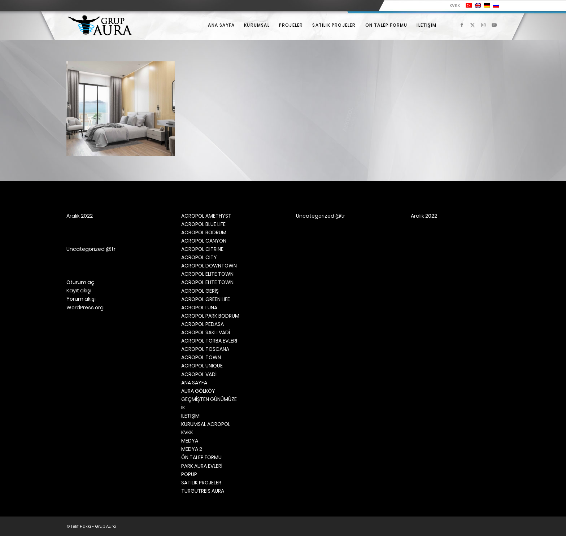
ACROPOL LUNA (199, 307)
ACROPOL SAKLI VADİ (205, 332)
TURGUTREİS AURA (202, 490)
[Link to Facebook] (461, 24)
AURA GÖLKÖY (198, 391)
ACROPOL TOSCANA (205, 349)
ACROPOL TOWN (201, 357)
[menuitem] (453, 5)
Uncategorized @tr (91, 249)
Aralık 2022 (79, 215)
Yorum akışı (81, 298)
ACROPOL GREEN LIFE (205, 299)
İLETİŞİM (190, 415)
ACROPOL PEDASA (202, 324)
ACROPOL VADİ (199, 374)
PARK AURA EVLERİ (201, 466)
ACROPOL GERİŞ (200, 291)
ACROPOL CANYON (203, 240)
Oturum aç (80, 282)
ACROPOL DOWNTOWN (209, 265)
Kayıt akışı (78, 290)
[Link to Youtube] (494, 24)
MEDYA (189, 440)
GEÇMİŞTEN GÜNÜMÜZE (209, 399)
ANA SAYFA (194, 382)
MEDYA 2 (191, 449)
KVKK (454, 5)
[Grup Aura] (100, 25)
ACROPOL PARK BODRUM (210, 315)
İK (183, 407)
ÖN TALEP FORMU (201, 457)
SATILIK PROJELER (201, 482)
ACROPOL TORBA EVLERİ (209, 340)
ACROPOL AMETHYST (206, 215)
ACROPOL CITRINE (202, 249)
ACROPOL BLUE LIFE (203, 224)
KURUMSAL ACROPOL (205, 424)
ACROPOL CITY (199, 257)
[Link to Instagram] (483, 24)
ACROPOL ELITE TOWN (207, 274)
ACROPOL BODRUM (203, 232)
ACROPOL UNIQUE (202, 365)
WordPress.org (85, 307)
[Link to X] (472, 24)
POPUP (189, 474)
